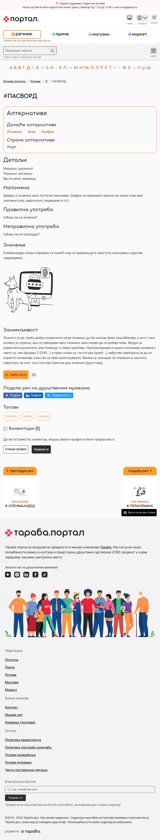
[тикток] (45, 578)
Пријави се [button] (41, 449)
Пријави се (15, 797)
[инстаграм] (17, 578)
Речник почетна (14, 81)
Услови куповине (18, 762)
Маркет (11, 690)
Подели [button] (12, 395)
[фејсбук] (35, 578)
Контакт (11, 707)
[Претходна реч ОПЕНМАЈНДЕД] (20, 488)
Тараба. (106, 547)
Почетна (11, 660)
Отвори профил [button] (15, 449)
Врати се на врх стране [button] (141, 512)
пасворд (43, 416)
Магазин (12, 682)
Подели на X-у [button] (59, 395)
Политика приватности (23, 740)
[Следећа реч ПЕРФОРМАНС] (140, 488)
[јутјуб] (8, 578)
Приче (10, 667)
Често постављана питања (26, 770)
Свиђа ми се (15, 374)
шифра (27, 416)
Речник (35, 81)
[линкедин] (26, 578)
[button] (129, 17)
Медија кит (14, 715)
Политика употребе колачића (28, 747)
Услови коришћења (20, 755)
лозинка (11, 416)
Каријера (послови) (20, 722)
